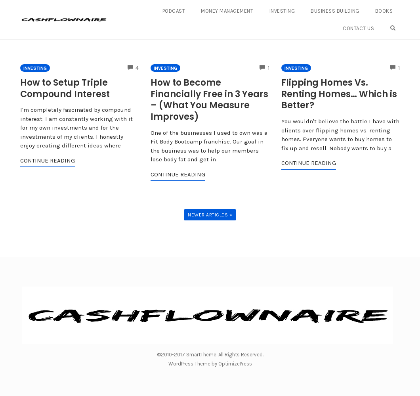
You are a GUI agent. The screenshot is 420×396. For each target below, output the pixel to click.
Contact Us (358, 28)
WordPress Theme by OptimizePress (210, 364)
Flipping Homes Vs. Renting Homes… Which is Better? (339, 94)
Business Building (335, 11)
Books (384, 11)
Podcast (173, 11)
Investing (282, 11)
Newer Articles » (210, 215)
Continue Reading (47, 160)
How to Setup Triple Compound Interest (65, 88)
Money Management (227, 11)
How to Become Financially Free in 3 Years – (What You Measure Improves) (209, 100)
